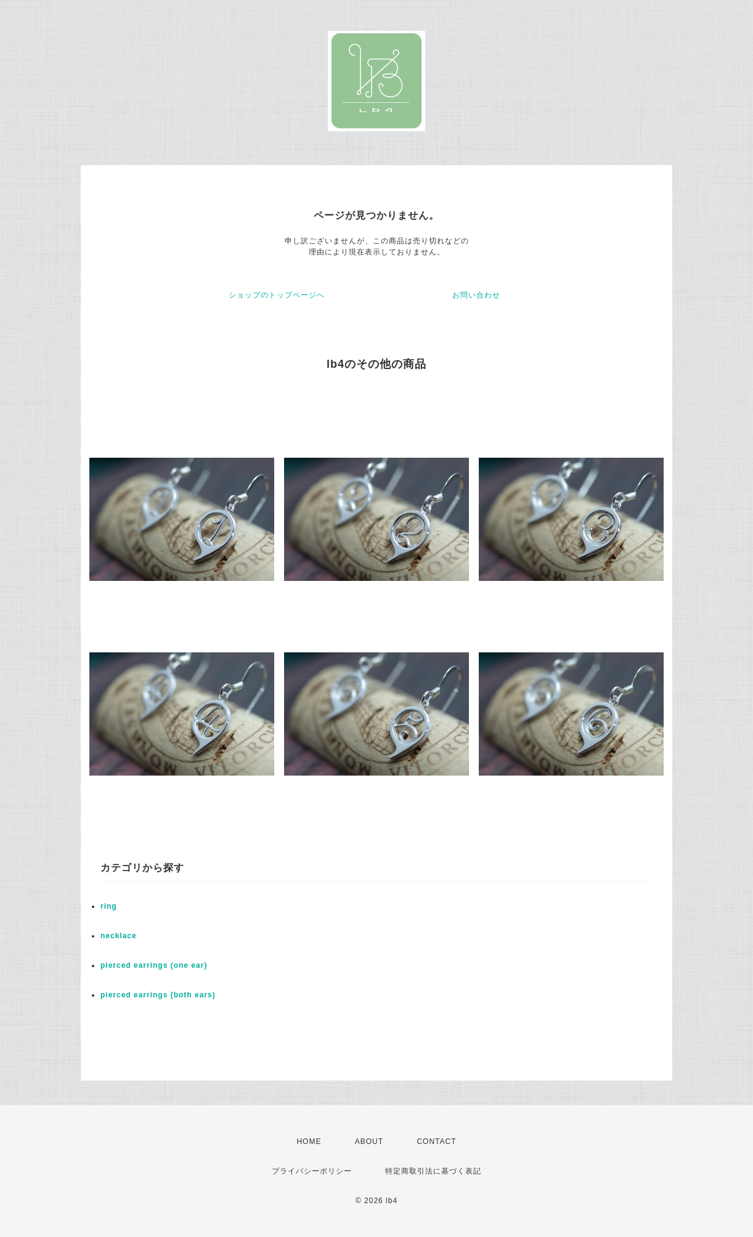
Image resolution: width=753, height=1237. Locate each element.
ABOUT (369, 1141)
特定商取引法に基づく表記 (433, 1171)
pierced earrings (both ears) (158, 995)
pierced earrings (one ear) (153, 965)
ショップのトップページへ (277, 295)
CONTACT (436, 1141)
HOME (308, 1141)
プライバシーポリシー (312, 1171)
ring (108, 906)
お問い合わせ (476, 295)
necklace (118, 935)
